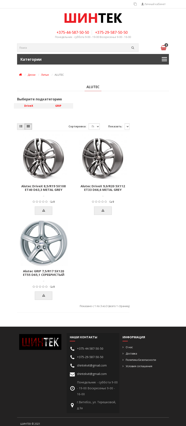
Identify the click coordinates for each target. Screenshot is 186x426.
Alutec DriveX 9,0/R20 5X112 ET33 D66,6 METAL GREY (103, 188)
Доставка (131, 353)
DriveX (28, 106)
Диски (31, 75)
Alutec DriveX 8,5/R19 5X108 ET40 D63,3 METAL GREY (43, 188)
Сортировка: (77, 126)
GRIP (58, 106)
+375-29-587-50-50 (111, 32)
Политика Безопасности (141, 359)
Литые (45, 75)
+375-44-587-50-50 (73, 32)
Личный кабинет (153, 4)
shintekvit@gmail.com (92, 365)
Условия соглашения (139, 366)
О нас (129, 347)
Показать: (115, 126)
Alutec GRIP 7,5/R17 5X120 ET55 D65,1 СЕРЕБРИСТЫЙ (43, 273)
